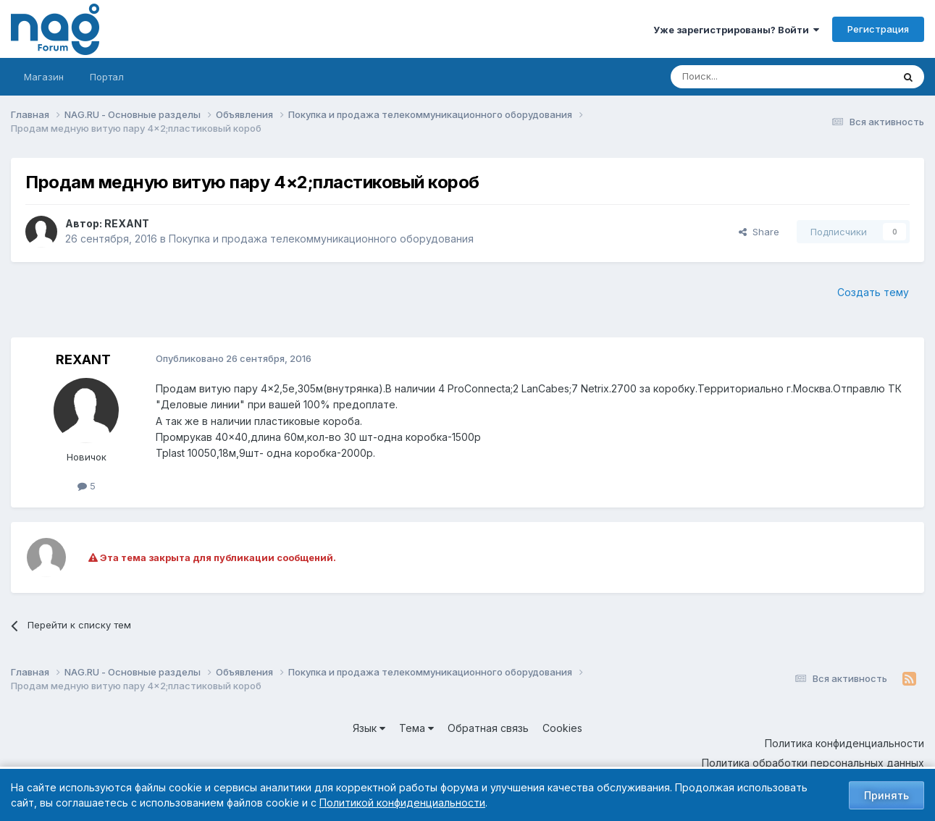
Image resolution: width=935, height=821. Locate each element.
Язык (369, 728)
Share (759, 231)
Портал (107, 77)
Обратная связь (488, 728)
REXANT (126, 223)
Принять (886, 795)
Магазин (44, 77)
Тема (416, 728)
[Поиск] (742, 76)
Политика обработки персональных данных (813, 763)
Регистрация (878, 29)
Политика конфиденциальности (844, 743)
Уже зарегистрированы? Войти (736, 29)
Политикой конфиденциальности (402, 802)
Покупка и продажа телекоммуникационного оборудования (321, 238)
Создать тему (873, 292)
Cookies (562, 728)
